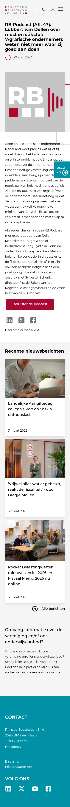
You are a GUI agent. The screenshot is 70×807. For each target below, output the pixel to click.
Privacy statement (18, 767)
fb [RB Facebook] (48, 788)
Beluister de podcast (30, 304)
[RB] (16, 10)
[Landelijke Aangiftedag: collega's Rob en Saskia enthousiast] (35, 378)
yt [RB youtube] (35, 788)
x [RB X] (21, 788)
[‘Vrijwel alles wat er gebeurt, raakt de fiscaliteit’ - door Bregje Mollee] (35, 458)
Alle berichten (53, 609)
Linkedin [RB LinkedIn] (8, 788)
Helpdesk (13, 747)
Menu (60, 8)
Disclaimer (13, 761)
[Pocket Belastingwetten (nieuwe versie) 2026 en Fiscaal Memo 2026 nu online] (35, 541)
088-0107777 (18, 741)
